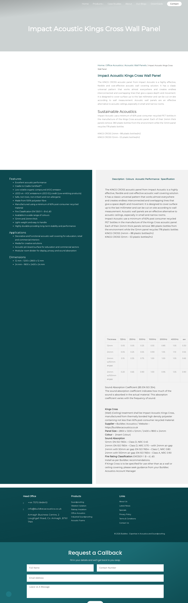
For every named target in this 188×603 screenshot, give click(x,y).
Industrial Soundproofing (81, 502)
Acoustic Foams (78, 505)
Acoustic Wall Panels (129, 65)
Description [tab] (118, 160)
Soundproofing (77, 487)
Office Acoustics (112, 65)
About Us (123, 486)
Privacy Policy (125, 499)
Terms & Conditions (127, 503)
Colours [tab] (132, 160)
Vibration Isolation (78, 490)
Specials (122, 495)
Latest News (124, 490)
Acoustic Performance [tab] (150, 160)
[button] (174, 4)
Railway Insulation (78, 494)
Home (100, 65)
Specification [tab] (119, 164)
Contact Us (124, 508)
